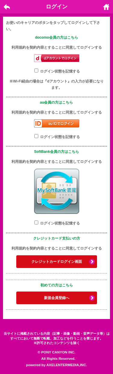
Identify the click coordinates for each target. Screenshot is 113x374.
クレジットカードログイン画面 (56, 262)
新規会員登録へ (56, 298)
